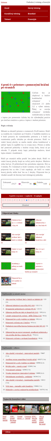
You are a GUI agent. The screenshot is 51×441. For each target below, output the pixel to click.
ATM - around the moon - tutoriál (13, 419)
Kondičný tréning (12, 14)
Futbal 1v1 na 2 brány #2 (17, 250)
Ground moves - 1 (20, 417)
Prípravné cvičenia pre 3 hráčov (18, 323)
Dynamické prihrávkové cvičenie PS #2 (21, 309)
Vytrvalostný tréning (13, 370)
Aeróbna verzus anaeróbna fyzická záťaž (21, 359)
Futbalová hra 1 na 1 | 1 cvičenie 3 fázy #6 (17, 222)
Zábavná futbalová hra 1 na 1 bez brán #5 (41, 222)
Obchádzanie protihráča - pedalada (19, 377)
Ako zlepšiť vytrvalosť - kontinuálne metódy (23, 380)
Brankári (32, 14)
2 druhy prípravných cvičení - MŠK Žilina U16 (23, 316)
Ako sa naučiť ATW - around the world (42, 420)
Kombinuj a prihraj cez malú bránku (17, 266)
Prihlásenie (4, 2)
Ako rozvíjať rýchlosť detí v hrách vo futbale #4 (24, 299)
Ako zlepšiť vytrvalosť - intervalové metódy (22, 353)
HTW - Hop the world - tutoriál (34, 419)
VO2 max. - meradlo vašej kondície (19, 386)
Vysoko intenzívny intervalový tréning (20, 373)
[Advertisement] (25, 53)
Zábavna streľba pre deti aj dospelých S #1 (22, 312)
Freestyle (32, 19)
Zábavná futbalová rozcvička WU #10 (20, 305)
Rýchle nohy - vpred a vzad (16, 366)
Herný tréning (34, 8)
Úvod (6, 8)
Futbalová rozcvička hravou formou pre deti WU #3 (25, 326)
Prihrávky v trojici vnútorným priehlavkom (22, 390)
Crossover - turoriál (28, 417)
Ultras (7, 432)
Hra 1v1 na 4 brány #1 (40, 250)
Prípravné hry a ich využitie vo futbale (17, 281)
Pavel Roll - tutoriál (5, 418)
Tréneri (7, 19)
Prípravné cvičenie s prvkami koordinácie (21, 338)
